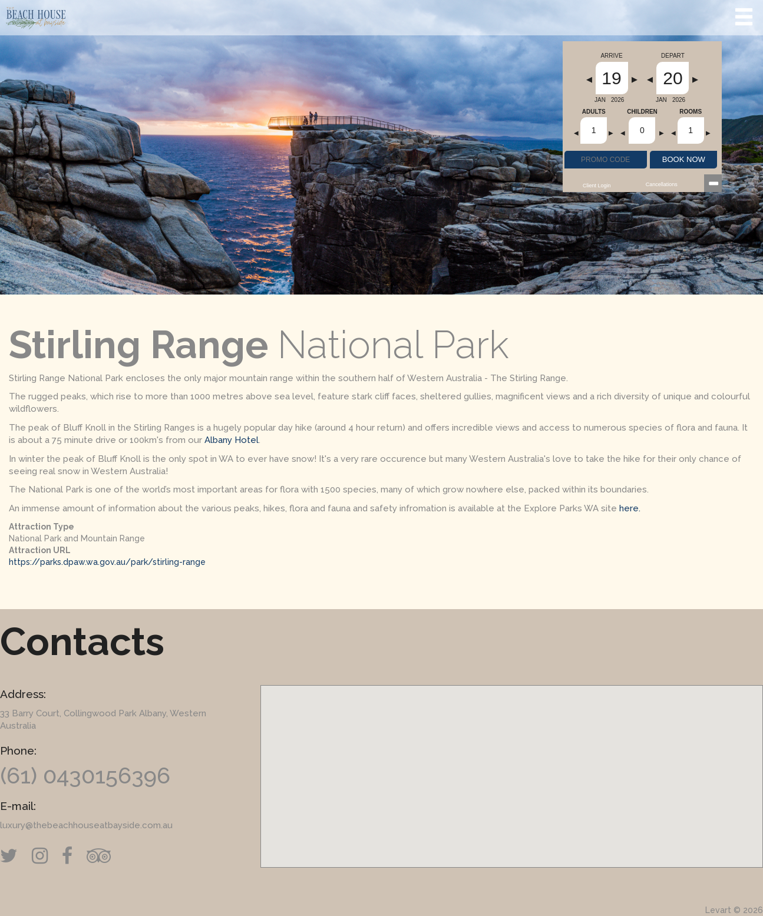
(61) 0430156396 (85, 775)
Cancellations (662, 184)
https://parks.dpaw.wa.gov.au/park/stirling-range (107, 562)
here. (629, 508)
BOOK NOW (683, 159)
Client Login (597, 186)
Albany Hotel (231, 440)
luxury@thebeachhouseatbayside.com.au (86, 825)
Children (642, 112)
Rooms (690, 112)
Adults (594, 112)
